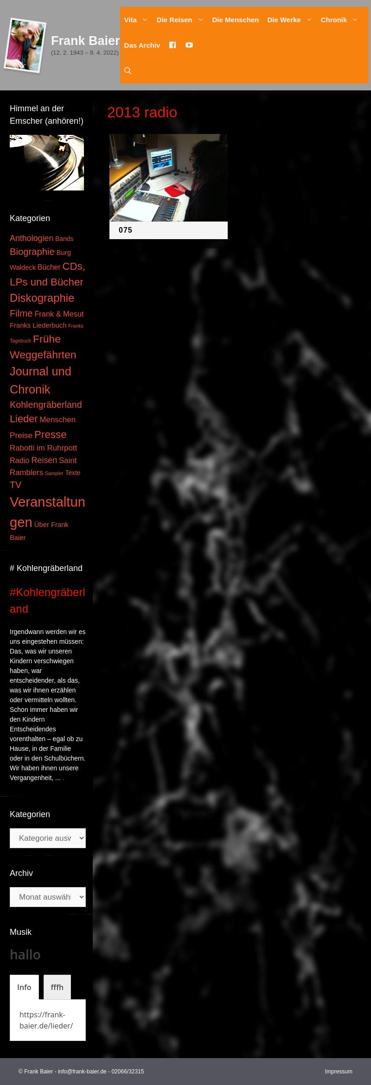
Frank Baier (85, 41)
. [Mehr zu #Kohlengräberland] (63, 777)
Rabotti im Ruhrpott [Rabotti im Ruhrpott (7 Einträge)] (43, 448)
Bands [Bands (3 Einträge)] (64, 238)
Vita (138, 19)
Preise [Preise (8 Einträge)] (21, 435)
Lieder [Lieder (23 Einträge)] (24, 419)
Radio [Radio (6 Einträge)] (20, 460)
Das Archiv (142, 45)
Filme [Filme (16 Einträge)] (21, 313)
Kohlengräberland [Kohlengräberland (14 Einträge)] (46, 405)
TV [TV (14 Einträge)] (15, 485)
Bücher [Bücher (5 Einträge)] (49, 267)
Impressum (338, 1071)
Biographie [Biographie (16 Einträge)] (32, 252)
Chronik (342, 19)
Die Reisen (182, 19)
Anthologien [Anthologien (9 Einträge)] (31, 238)
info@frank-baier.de (82, 1071)
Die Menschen (235, 20)
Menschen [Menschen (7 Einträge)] (57, 419)
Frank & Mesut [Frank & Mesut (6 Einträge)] (58, 314)
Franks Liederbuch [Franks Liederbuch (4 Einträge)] (38, 325)
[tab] (24, 987)
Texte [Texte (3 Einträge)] (73, 473)
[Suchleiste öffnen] (127, 70)
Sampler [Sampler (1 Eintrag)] (54, 473)
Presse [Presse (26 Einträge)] (50, 434)
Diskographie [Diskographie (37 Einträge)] (42, 298)
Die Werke (291, 19)
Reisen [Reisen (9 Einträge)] (45, 460)
